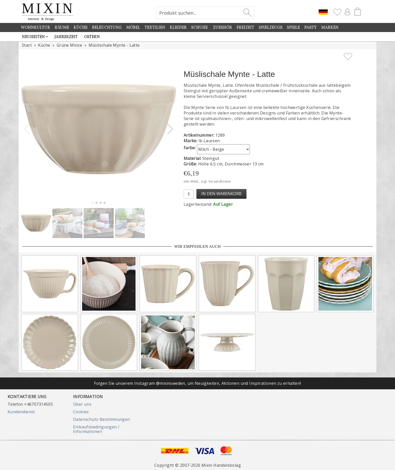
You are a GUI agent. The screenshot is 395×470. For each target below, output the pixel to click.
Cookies (81, 412)
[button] (170, 129)
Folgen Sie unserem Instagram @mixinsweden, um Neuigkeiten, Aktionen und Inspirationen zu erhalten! (197, 383)
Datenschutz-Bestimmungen (101, 419)
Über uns (82, 404)
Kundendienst (21, 412)
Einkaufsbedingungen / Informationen (96, 429)
